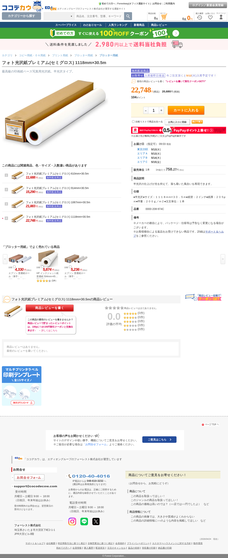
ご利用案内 (169, 3)
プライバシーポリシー (138, 543)
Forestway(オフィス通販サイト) (133, 3)
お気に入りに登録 (177, 122)
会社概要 (50, 543)
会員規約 (119, 543)
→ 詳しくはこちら (47, 330)
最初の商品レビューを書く (150, 81)
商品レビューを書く (49, 308)
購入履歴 (88, 548)
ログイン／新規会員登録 (208, 5)
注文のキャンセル (116, 548)
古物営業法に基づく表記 (100, 543)
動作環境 (198, 543)
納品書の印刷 (165, 548)
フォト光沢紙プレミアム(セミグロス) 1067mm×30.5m (58, 202)
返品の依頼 (133, 548)
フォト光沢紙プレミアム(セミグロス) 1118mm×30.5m (58, 216)
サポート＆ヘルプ (34, 543)
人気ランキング (117, 24)
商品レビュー (159, 24)
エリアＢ (142, 157)
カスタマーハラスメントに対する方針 (171, 543)
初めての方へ (107, 3)
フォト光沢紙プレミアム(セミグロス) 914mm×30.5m (57, 188)
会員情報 (77, 548)
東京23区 (142, 149)
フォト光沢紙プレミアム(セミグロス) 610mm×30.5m (57, 173)
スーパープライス (66, 24)
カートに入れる (186, 110)
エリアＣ (142, 161)
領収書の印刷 (149, 548)
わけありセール (92, 24)
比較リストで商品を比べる (149, 121)
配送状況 (100, 548)
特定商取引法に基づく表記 (71, 543)
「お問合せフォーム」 (96, 444)
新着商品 (139, 24)
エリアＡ (142, 153)
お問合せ (157, 3)
